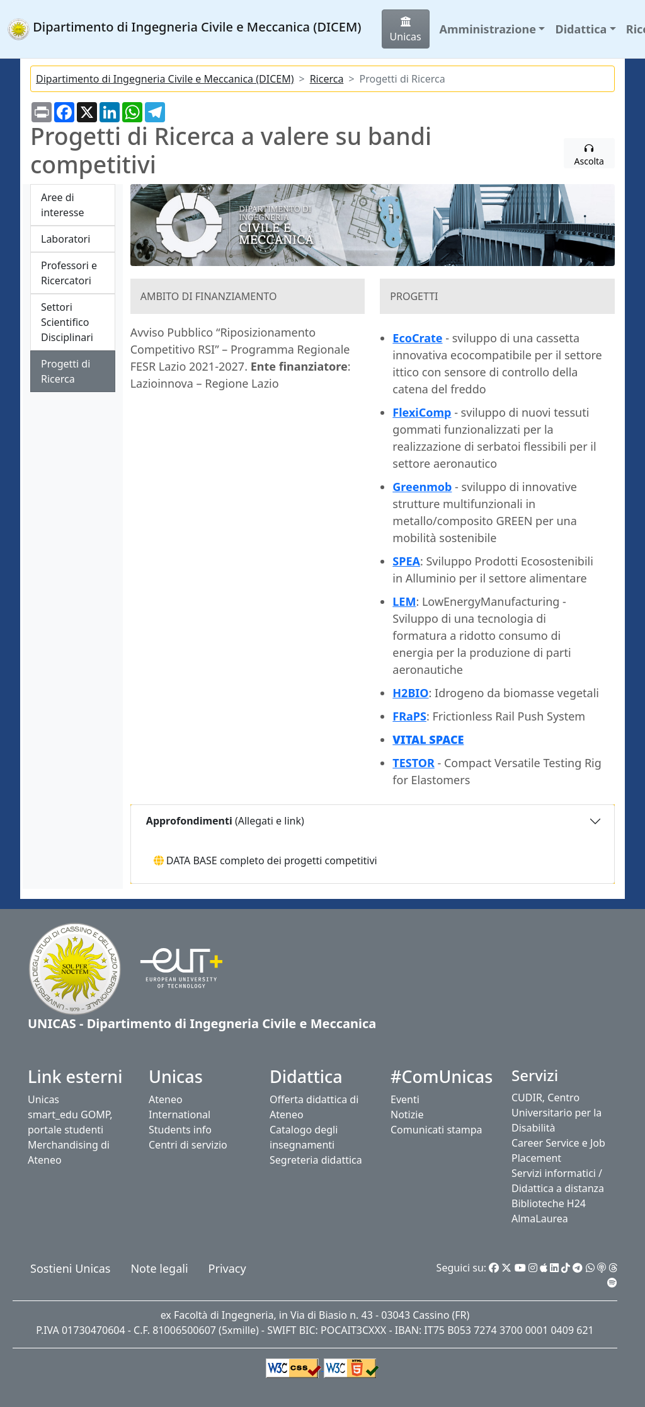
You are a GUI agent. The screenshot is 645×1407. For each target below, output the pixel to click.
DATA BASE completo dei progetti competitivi (265, 860)
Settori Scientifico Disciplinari (67, 322)
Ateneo (166, 1099)
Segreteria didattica (316, 1160)
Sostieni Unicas (70, 1268)
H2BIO (410, 692)
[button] (493, 29)
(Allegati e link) (224, 821)
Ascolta (589, 155)
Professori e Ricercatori (69, 272)
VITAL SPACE (428, 739)
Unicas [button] (405, 29)
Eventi (405, 1099)
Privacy (227, 1268)
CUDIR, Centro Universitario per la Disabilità (556, 1113)
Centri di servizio (188, 1145)
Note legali (159, 1268)
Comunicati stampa (436, 1130)
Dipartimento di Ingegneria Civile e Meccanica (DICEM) (165, 79)
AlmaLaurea (539, 1218)
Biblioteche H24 (548, 1203)
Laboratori (65, 239)
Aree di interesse (62, 204)
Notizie (407, 1114)
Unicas (43, 1099)
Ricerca (327, 79)
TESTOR (413, 762)
